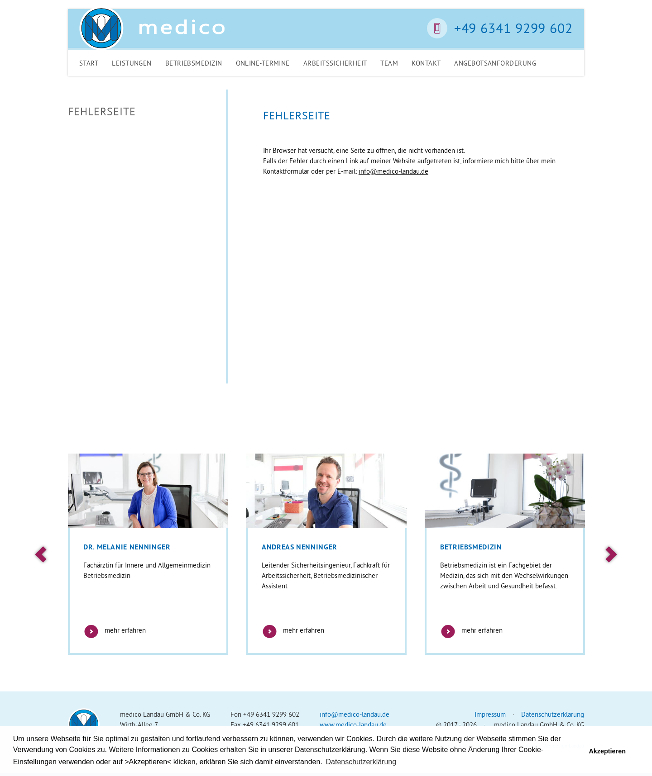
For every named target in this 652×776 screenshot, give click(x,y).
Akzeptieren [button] (607, 751)
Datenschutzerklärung (552, 714)
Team (389, 63)
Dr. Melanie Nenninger (126, 547)
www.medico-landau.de (353, 724)
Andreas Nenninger (299, 547)
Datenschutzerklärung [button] (361, 762)
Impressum (490, 714)
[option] (148, 554)
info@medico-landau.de (393, 171)
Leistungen (132, 63)
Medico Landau (152, 28)
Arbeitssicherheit (335, 63)
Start (88, 63)
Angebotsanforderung (495, 63)
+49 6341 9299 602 (513, 28)
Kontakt (426, 63)
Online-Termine (263, 63)
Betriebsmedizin (193, 63)
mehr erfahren (114, 630)
